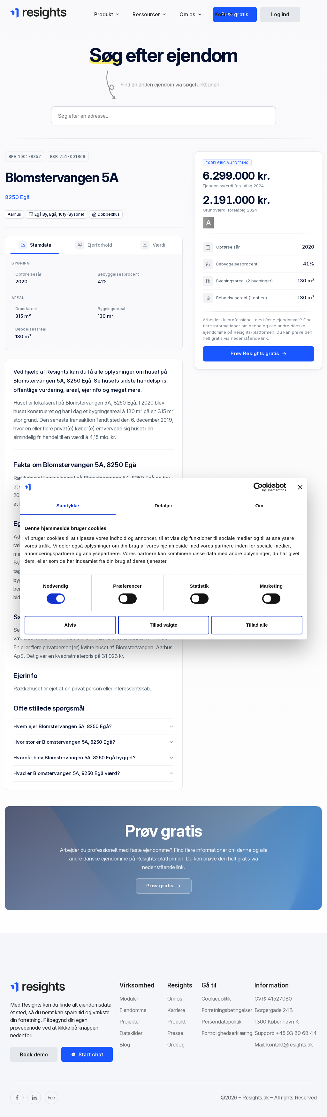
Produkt (176, 1021)
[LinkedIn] (34, 1097)
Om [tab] (259, 505)
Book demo (34, 1054)
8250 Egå (17, 197)
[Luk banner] (300, 487)
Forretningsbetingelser (227, 1010)
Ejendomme (133, 1010)
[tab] (34, 245)
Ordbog (176, 1044)
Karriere (176, 1010)
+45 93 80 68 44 (296, 1033)
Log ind (280, 14)
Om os (174, 998)
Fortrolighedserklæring (227, 1033)
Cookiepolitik (216, 998)
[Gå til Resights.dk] (38, 13)
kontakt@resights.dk (289, 1044)
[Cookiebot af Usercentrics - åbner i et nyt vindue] (258, 487)
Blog (124, 1044)
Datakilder (130, 1033)
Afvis (70, 625)
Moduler (128, 998)
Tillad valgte (163, 625)
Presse (175, 1033)
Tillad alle (257, 625)
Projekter (129, 1021)
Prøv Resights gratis (259, 353)
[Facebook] (17, 1097)
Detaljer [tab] (163, 505)
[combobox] (163, 115)
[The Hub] (51, 1097)
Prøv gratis (234, 14)
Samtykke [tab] (68, 505)
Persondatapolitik (221, 1021)
